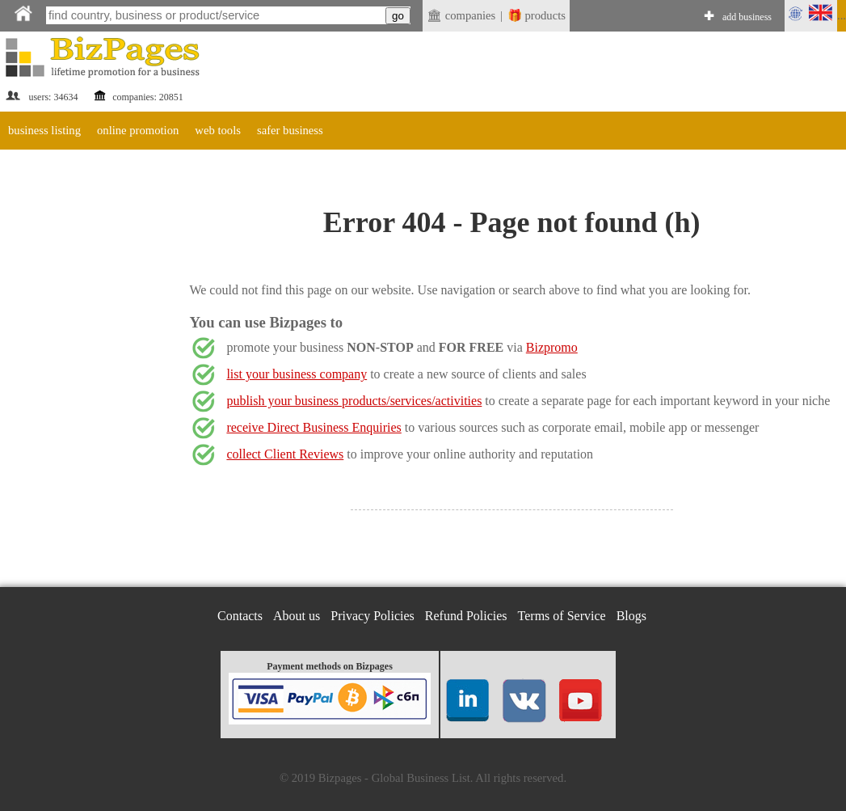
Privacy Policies (372, 616)
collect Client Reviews (284, 454)
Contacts (240, 616)
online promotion (138, 130)
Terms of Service (562, 616)
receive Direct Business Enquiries (313, 427)
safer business (290, 130)
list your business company (296, 374)
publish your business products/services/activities (354, 401)
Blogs (631, 616)
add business (747, 17)
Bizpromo (552, 347)
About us (296, 616)
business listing (44, 130)
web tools (218, 130)
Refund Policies (466, 616)
